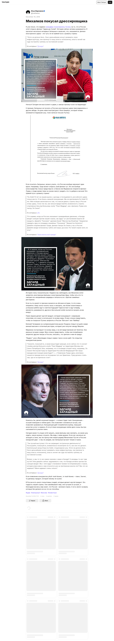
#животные (52, 493)
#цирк (28, 493)
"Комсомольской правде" (46, 234)
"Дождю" (40, 46)
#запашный (35, 493)
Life (38, 213)
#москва (44, 493)
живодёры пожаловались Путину (58, 27)
